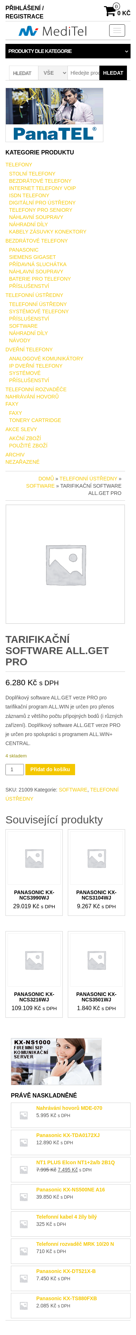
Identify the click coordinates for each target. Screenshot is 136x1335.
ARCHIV (15, 455)
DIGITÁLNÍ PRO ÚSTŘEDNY (42, 203)
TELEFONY (18, 165)
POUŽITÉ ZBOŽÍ (28, 446)
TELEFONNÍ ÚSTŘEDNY (34, 295)
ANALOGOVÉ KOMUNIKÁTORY (46, 358)
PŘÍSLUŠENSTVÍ (29, 286)
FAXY (11, 404)
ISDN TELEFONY (29, 195)
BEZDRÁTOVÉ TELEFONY (40, 181)
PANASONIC (23, 250)
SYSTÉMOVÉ (25, 373)
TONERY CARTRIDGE (35, 420)
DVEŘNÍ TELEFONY (29, 349)
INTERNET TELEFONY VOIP (42, 188)
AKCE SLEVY (21, 429)
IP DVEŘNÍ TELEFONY (35, 366)
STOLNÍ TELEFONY (32, 174)
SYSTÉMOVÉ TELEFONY (39, 311)
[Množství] (14, 769)
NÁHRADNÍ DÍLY (28, 224)
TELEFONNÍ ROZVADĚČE (36, 389)
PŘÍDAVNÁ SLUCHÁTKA (37, 264)
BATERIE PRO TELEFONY (40, 279)
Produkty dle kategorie (39, 51)
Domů (46, 478)
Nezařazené (22, 462)
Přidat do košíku (50, 769)
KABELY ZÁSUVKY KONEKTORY (47, 232)
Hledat (113, 73)
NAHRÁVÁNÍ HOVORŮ (32, 397)
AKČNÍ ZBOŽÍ (25, 438)
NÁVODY (19, 340)
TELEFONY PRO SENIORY (41, 210)
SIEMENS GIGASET (32, 257)
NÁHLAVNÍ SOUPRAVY (36, 217)
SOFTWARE (23, 326)
